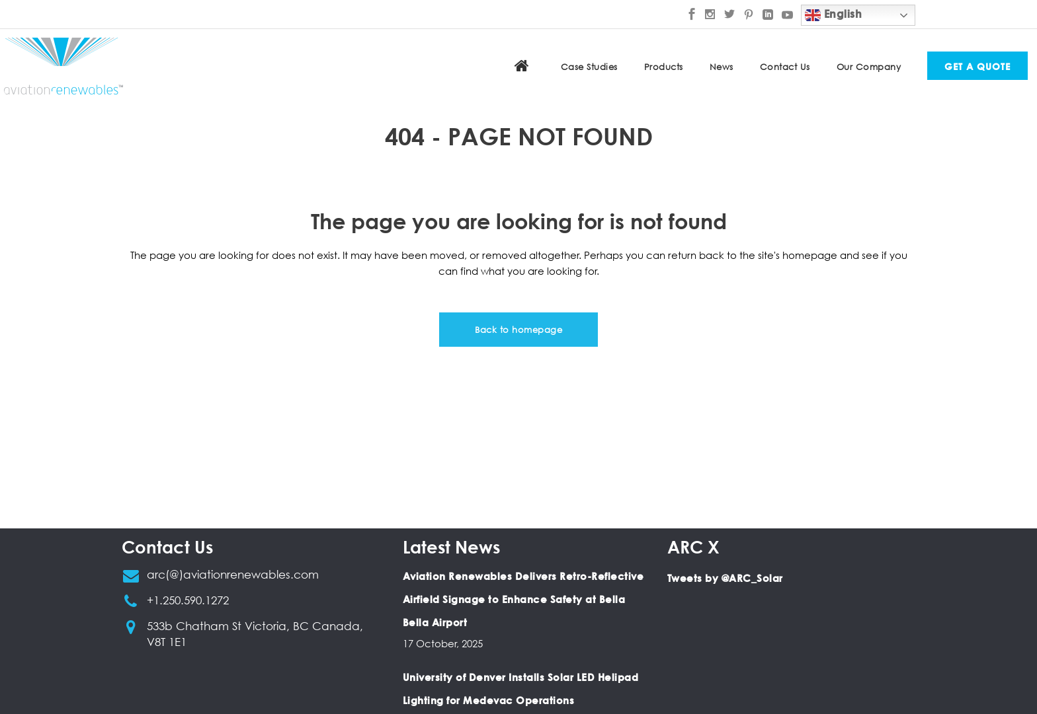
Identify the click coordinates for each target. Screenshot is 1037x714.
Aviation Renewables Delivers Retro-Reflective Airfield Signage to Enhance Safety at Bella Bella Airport (523, 599)
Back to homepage (518, 329)
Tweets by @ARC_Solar (725, 578)
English (833, 15)
